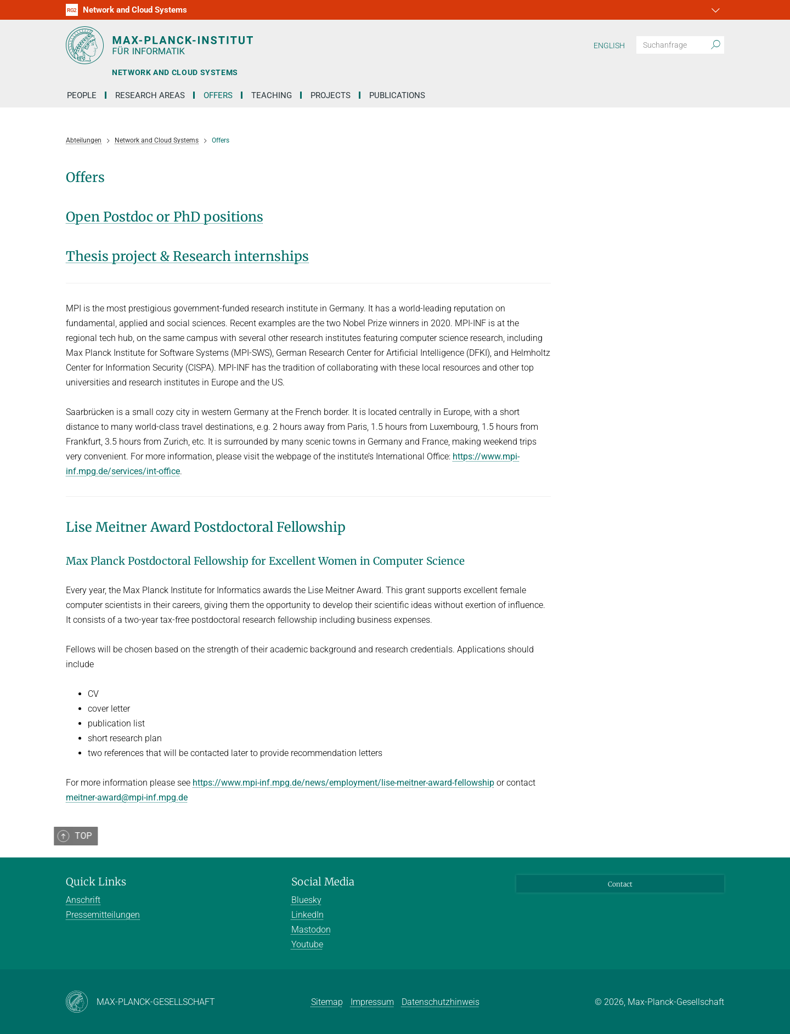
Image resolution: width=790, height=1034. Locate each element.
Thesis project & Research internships (187, 256)
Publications (397, 95)
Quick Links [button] (96, 881)
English (609, 45)
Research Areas (150, 95)
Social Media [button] (322, 881)
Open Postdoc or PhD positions (164, 216)
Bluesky (306, 900)
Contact (620, 884)
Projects (331, 95)
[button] (714, 10)
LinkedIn (307, 915)
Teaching (271, 95)
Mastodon (311, 929)
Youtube (307, 944)
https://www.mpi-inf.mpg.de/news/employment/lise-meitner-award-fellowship (343, 782)
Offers (218, 95)
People (82, 95)
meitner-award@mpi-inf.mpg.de (127, 797)
